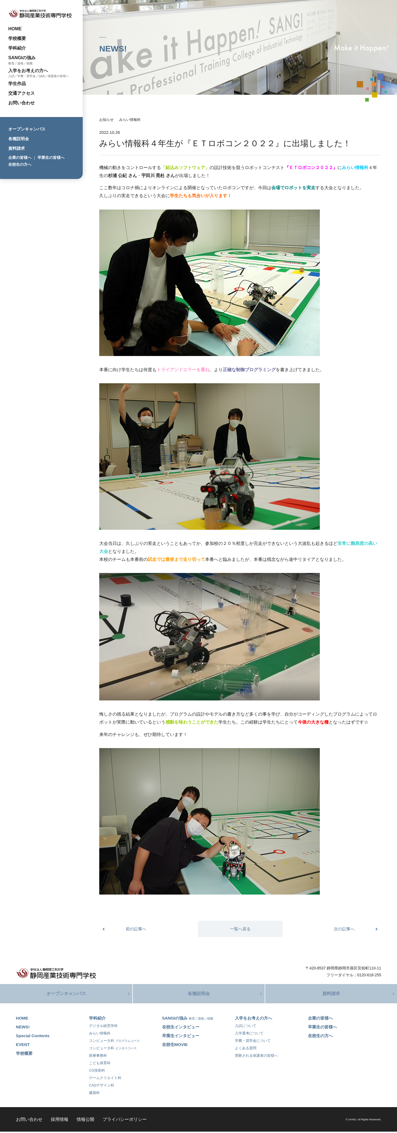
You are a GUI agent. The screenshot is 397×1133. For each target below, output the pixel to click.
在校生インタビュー (180, 1028)
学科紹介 (17, 47)
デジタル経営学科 (103, 1027)
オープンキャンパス (26, 129)
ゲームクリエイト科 (105, 1079)
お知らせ (106, 120)
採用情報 (59, 1120)
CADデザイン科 (101, 1087)
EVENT (23, 1046)
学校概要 (17, 38)
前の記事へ (136, 928)
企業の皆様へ (19, 157)
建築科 (94, 1094)
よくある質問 (245, 1049)
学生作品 (17, 83)
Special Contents (33, 1037)
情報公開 (85, 1120)
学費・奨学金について (253, 1042)
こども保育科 (100, 1064)
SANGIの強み (22, 57)
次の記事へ (344, 928)
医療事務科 (98, 1057)
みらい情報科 (130, 120)
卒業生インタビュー (180, 1037)
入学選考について (249, 1035)
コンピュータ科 (114, 1042)
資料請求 (16, 148)
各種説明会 (18, 138)
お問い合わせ (21, 102)
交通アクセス (21, 93)
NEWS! (23, 1028)
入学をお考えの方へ (28, 70)
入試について (245, 1027)
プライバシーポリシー (125, 1120)
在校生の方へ (19, 164)
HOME (15, 28)
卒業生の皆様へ (51, 157)
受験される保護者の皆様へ (256, 1057)
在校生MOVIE (175, 1046)
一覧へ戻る (240, 928)
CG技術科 (97, 1072)
